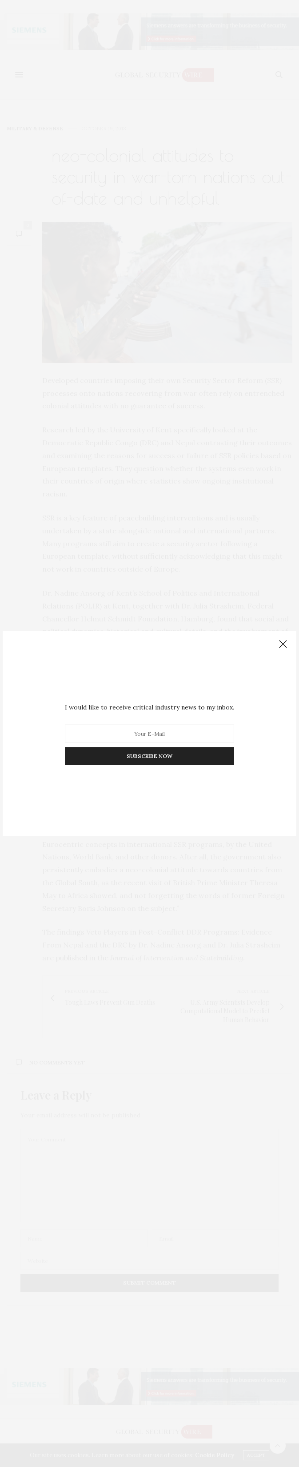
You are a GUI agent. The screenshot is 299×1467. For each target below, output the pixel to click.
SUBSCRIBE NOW (149, 756)
